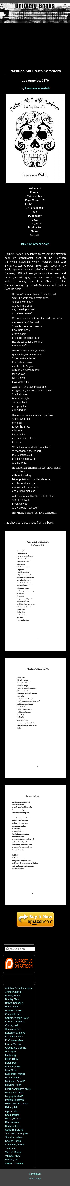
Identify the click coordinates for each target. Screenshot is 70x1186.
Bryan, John (11, 1006)
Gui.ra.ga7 (10, 1051)
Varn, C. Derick (13, 1152)
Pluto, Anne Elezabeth (16, 1103)
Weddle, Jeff (11, 1159)
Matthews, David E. (15, 1081)
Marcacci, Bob (12, 1077)
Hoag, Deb (10, 1062)
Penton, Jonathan (14, 1100)
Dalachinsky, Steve (15, 1033)
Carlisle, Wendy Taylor (17, 1018)
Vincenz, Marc (12, 1156)
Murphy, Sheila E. (14, 1096)
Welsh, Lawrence (14, 1163)
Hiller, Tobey (11, 1059)
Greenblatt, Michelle (15, 1048)
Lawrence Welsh (37, 88)
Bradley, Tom (12, 999)
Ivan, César (11, 1070)
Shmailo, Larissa (14, 1137)
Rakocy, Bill (11, 1107)
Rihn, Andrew (12, 1122)
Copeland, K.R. (13, 1029)
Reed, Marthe (12, 1115)
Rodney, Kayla (12, 1126)
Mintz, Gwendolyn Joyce (18, 1089)
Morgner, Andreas (14, 1092)
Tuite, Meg (10, 1148)
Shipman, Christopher (16, 1133)
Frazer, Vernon (13, 1044)
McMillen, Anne (13, 1085)
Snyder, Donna (13, 1141)
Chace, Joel (11, 1025)
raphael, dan (11, 1111)
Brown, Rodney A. (14, 1003)
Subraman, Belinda (15, 1144)
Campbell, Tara (13, 1014)
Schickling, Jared (14, 1129)
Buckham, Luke (13, 1010)
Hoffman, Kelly (13, 1066)
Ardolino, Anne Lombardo (18, 988)
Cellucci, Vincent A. (15, 1021)
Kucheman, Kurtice (15, 1074)
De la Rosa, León (14, 1036)
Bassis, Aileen (12, 995)
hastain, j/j (10, 1055)
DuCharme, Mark (14, 1040)
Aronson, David (13, 992)
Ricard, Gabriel (13, 1118)
